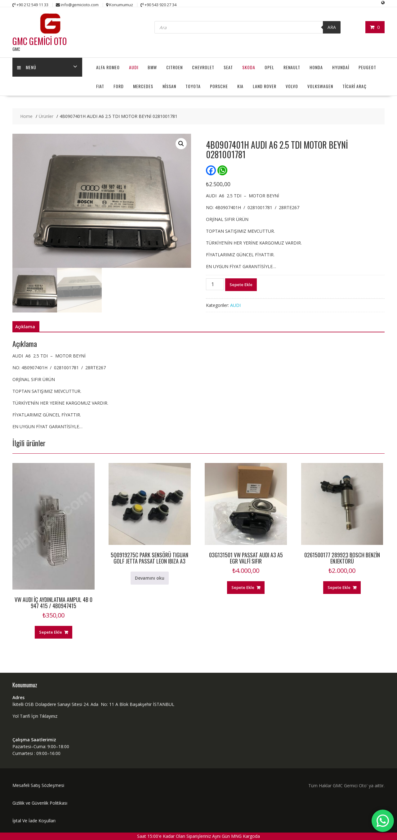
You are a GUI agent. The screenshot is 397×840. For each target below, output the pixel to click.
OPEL (269, 67)
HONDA (316, 67)
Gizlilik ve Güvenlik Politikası (39, 803)
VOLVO (292, 86)
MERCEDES (143, 86)
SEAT (228, 67)
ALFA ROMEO (108, 67)
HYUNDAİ (340, 67)
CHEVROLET (203, 67)
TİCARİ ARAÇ (354, 86)
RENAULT (291, 67)
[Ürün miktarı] (215, 284)
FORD (119, 86)
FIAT (100, 86)
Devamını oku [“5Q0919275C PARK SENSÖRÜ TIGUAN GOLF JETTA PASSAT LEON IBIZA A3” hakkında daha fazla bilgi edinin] (149, 578)
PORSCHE (219, 86)
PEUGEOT (367, 67)
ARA (332, 27)
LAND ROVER (264, 86)
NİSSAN (169, 86)
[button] (181, 143)
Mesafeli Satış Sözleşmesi (38, 785)
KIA (240, 86)
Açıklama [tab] (25, 327)
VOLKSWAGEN (320, 86)
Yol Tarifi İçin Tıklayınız (34, 716)
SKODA (248, 67)
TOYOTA (193, 86)
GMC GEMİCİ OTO (39, 41)
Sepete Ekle (241, 284)
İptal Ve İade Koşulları (34, 821)
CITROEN (174, 67)
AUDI (133, 67)
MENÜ (26, 67)
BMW (152, 67)
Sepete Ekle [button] (50, 632)
